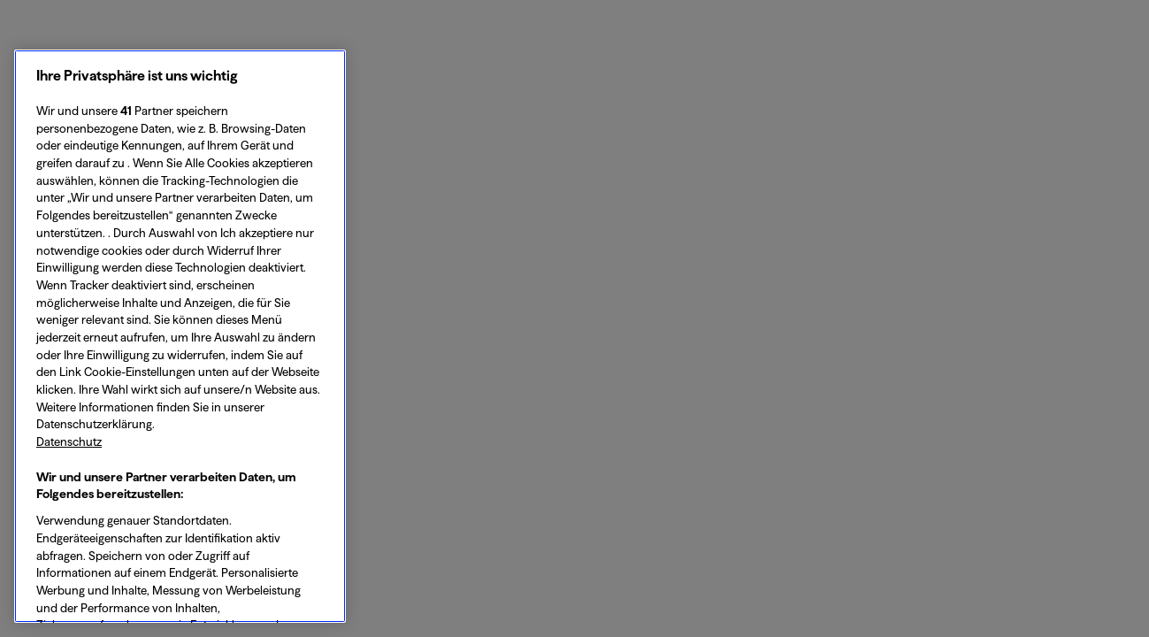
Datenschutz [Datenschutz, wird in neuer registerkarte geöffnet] (69, 441)
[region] (180, 336)
